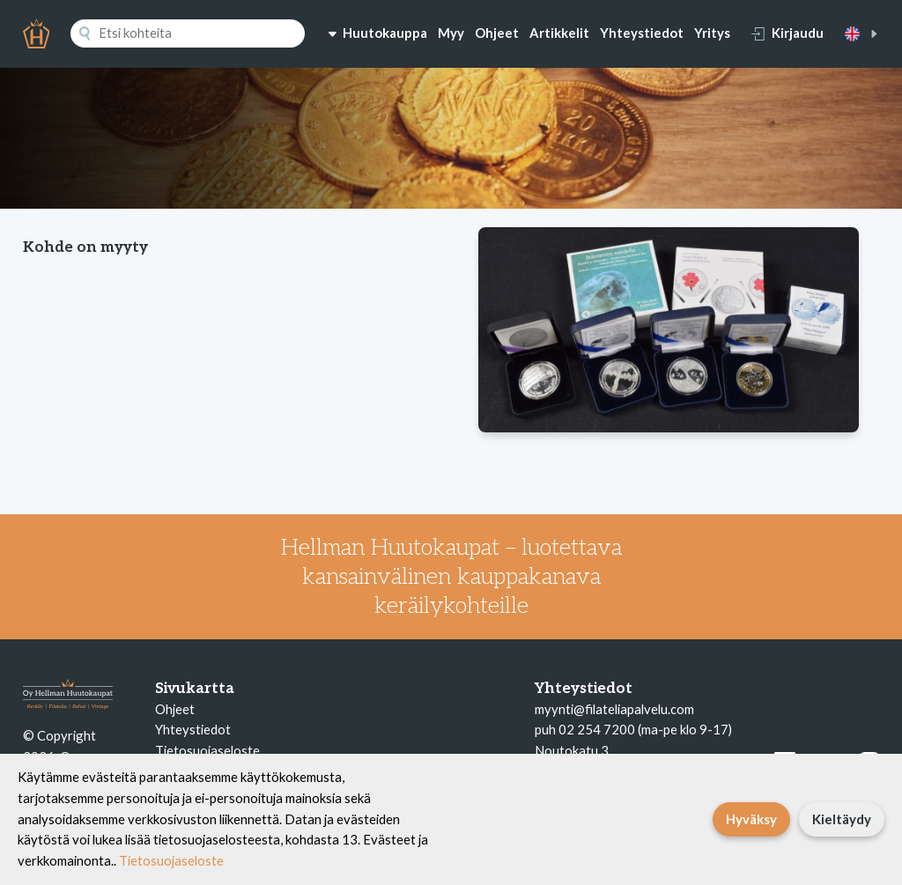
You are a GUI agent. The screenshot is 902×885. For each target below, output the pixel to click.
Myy (451, 33)
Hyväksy (751, 819)
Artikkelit (559, 33)
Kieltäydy (841, 819)
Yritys (712, 33)
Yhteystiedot (642, 33)
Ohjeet (497, 33)
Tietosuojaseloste (207, 750)
